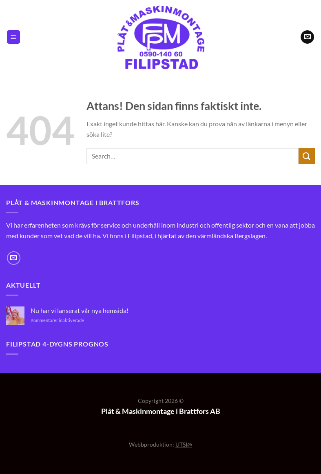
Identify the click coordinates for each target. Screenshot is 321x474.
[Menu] (13, 37)
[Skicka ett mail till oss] (307, 37)
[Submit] (307, 156)
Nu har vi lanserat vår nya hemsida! (79, 310)
